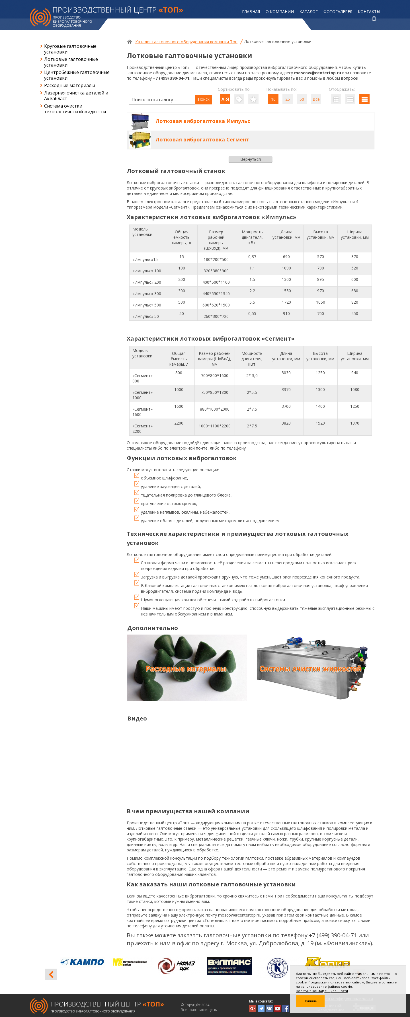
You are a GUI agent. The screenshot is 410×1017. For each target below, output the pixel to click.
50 (302, 99)
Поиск (204, 99)
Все (316, 99)
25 (287, 99)
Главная (251, 11)
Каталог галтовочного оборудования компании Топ (186, 41)
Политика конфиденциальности (322, 991)
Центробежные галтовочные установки (77, 75)
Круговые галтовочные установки (70, 49)
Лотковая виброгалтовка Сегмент (202, 139)
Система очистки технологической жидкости (75, 108)
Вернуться (250, 159)
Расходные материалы (69, 85)
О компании (280, 11)
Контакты (369, 11)
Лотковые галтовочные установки (71, 62)
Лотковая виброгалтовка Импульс (202, 121)
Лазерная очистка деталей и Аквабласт (76, 95)
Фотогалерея (337, 11)
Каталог (309, 11)
